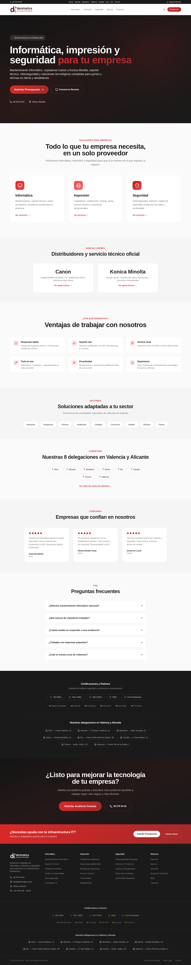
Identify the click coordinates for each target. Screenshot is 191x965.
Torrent (117, 2)
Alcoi (107, 2)
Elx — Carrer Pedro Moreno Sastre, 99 (95, 737)
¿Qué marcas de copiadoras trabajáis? (95, 618)
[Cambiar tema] (164, 9)
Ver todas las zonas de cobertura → (95, 486)
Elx (112, 2)
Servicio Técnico (87, 873)
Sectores (154, 869)
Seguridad (99, 9)
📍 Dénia (106, 469)
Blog (152, 878)
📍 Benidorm (88, 469)
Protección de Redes (124, 873)
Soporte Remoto (174, 2)
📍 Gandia (135, 469)
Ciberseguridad (51, 878)
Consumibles (85, 878)
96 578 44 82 (16, 2)
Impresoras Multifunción (90, 864)
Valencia (94, 2)
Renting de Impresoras (90, 869)
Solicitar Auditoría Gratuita (80, 806)
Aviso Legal (167, 961)
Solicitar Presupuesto (29, 90)
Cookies (178, 961)
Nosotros (154, 859)
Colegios (98, 424)
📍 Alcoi (54, 469)
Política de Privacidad (152, 961)
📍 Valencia (104, 477)
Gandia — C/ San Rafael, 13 (134, 737)
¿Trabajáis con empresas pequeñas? (95, 642)
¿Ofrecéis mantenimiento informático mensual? (95, 606)
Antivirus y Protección (124, 864)
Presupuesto (174, 9)
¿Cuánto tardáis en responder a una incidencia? (95, 630)
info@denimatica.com (21, 882)
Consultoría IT (51, 883)
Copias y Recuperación (125, 869)
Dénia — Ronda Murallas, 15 (57, 737)
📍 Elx (120, 469)
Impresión (87, 9)
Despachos (48, 424)
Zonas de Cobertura (159, 873)
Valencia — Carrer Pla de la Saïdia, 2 (112, 744)
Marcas (110, 9)
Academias (81, 424)
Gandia (101, 2)
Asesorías (30, 424)
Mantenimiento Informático (56, 859)
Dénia (71, 2)
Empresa (120, 9)
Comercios (115, 424)
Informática (75, 9)
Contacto (154, 883)
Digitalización (86, 883)
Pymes (162, 424)
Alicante (78, 2)
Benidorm (85, 2)
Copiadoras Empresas (89, 859)
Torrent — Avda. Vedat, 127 (74, 744)
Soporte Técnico (52, 864)
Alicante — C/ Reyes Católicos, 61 (94, 730)
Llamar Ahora (171, 834)
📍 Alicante (71, 469)
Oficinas (146, 424)
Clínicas (64, 424)
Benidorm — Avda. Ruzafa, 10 (131, 730)
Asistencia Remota (67, 90)
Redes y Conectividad (54, 873)
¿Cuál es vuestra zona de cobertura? (95, 654)
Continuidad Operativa (125, 878)
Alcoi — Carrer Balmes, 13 (58, 730)
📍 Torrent (86, 477)
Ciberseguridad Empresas (126, 859)
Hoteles (131, 424)
